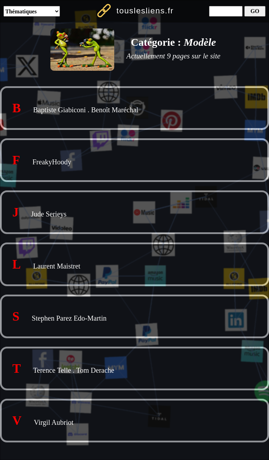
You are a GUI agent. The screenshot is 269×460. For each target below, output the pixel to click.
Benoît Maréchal (114, 110)
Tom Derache (95, 370)
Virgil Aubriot (53, 422)
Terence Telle (52, 370)
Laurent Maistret (56, 266)
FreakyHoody (51, 162)
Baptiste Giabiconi (59, 110)
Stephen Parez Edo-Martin (69, 318)
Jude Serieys (49, 214)
